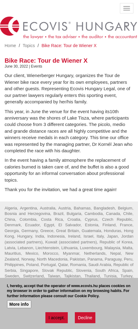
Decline (85, 317)
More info (19, 304)
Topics (29, 45)
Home (10, 45)
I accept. (56, 317)
